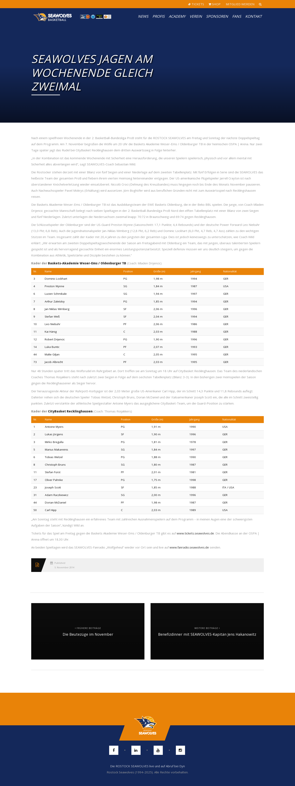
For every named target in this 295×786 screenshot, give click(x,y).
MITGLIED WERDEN (239, 4)
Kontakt (253, 16)
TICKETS (196, 4)
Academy (177, 16)
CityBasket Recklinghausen (70, 411)
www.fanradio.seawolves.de (189, 547)
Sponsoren (217, 16)
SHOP (214, 4)
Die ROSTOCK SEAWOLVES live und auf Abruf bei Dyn (147, 766)
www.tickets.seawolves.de (195, 533)
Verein (196, 16)
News (143, 16)
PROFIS (158, 16)
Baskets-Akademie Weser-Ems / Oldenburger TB (87, 263)
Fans (236, 16)
